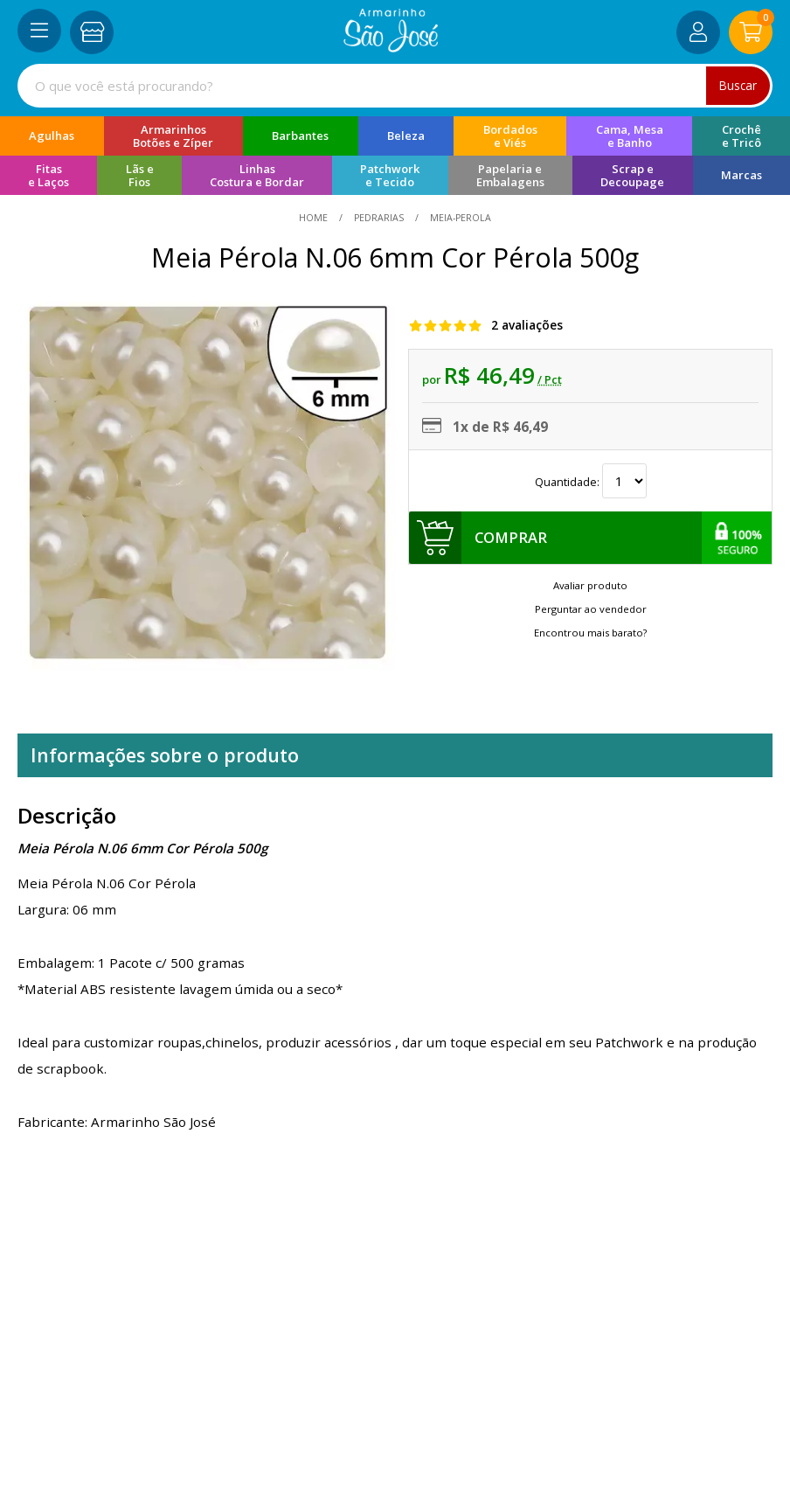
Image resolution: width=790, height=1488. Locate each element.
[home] (391, 47)
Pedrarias (378, 218)
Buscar (738, 85)
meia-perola (459, 218)
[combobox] (395, 86)
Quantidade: (591, 482)
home (314, 218)
